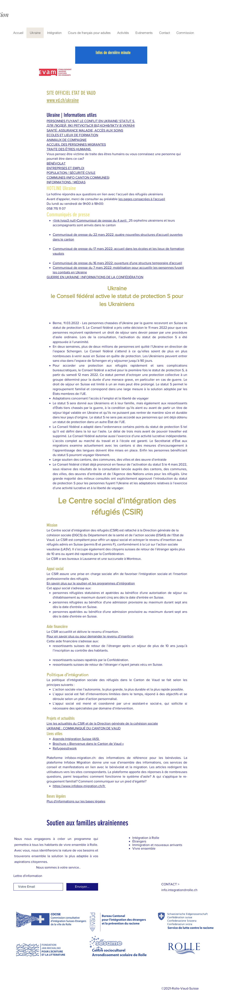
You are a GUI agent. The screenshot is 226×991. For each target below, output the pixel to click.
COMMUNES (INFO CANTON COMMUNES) (78, 177)
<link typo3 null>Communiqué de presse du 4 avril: (91, 220)
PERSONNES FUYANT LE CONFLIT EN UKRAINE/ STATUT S (91, 121)
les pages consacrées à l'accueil (141, 199)
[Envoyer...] (82, 887)
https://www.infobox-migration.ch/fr (79, 786)
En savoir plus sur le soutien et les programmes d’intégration (91, 583)
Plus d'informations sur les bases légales (76, 801)
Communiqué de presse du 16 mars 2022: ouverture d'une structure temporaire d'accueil (117, 263)
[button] (170, 884)
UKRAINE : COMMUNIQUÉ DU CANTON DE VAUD (84, 728)
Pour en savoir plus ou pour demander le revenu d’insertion (90, 636)
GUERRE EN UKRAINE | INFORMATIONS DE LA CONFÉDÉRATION (95, 277)
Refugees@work (65, 748)
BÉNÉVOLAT (56, 163)
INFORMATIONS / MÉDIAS (66, 182)
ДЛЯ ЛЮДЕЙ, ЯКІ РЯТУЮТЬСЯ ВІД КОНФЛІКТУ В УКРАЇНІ (91, 125)
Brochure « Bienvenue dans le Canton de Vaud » (88, 743)
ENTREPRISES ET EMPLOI (65, 168)
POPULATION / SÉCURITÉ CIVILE (71, 172)
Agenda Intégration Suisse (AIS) (76, 739)
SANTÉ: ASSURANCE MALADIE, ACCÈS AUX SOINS (85, 130)
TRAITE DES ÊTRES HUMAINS (69, 149)
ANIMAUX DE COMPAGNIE (67, 140)
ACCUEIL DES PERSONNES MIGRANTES (76, 144)
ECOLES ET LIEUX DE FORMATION (72, 135)
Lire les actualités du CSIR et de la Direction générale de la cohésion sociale (102, 723)
